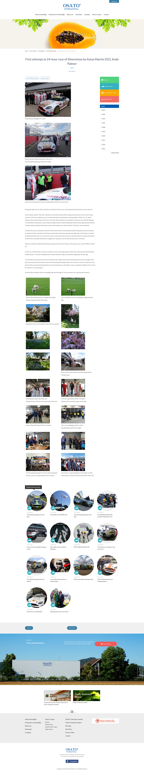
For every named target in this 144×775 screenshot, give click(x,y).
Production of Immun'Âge (57, 14)
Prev (29, 628)
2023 (103, 118)
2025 (103, 110)
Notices (104, 80)
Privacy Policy (69, 732)
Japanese (114, 1)
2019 (103, 131)
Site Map (68, 726)
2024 (103, 114)
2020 (103, 127)
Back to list (72, 628)
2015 (103, 149)
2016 (103, 144)
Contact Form (106, 644)
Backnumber (115, 153)
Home (26, 51)
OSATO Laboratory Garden (74, 719)
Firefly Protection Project (73, 722)
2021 (103, 123)
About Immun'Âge (41, 14)
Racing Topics (41, 51)
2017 (103, 140)
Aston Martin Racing (51, 51)
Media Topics (106, 99)
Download (78, 14)
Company (87, 14)
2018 (103, 136)
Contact (106, 14)
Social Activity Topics (108, 93)
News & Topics (97, 14)
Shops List (70, 14)
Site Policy (68, 729)
